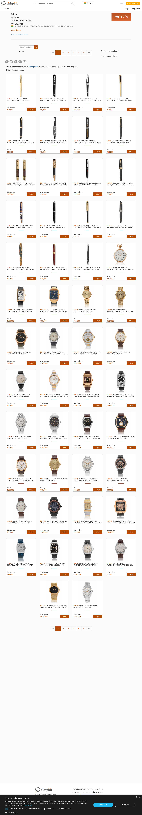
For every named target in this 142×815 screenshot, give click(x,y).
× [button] (139, 797)
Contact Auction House (21, 20)
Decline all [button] (125, 805)
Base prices (33, 67)
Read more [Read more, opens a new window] (28, 805)
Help (126, 9)
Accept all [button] (103, 805)
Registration (132, 3)
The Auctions (6, 9)
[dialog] (71, 805)
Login (122, 3)
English (136, 9)
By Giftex (15, 17)
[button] (47, 812)
